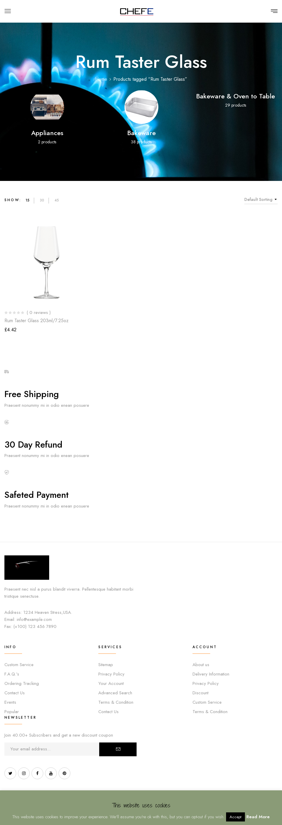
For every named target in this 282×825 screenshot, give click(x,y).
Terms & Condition (115, 702)
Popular (11, 711)
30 (42, 200)
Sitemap (105, 664)
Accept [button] (235, 817)
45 (56, 200)
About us (201, 664)
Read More (258, 817)
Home (101, 79)
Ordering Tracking (21, 683)
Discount (200, 693)
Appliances (47, 132)
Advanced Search (115, 693)
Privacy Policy (111, 674)
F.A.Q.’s (11, 674)
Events (10, 702)
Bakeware (141, 132)
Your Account (111, 683)
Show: (12, 200)
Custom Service (19, 664)
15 (27, 200)
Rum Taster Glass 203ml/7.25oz (36, 320)
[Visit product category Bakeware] (141, 107)
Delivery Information (211, 674)
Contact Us (14, 693)
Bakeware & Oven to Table (235, 96)
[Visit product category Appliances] (47, 107)
